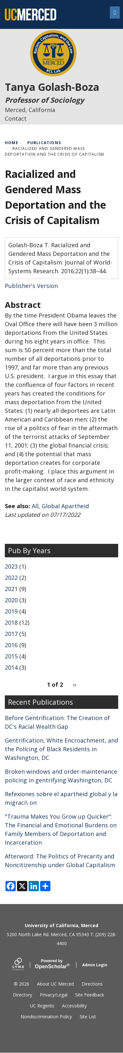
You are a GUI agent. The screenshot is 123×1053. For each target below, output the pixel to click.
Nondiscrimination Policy (46, 1017)
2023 (11, 566)
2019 (11, 611)
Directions (92, 984)
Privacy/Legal (53, 995)
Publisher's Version (31, 286)
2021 (11, 589)
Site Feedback (89, 995)
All (35, 506)
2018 (11, 622)
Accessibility (74, 1006)
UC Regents (42, 1006)
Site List (88, 1017)
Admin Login (94, 965)
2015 (11, 656)
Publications (44, 142)
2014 (11, 667)
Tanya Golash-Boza (52, 87)
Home (11, 142)
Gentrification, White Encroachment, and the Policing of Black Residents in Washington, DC (61, 748)
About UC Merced (55, 984)
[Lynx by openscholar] (24, 965)
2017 (11, 634)
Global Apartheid (65, 506)
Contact (16, 118)
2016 (11, 645)
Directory (22, 995)
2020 (11, 600)
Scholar (52, 964)
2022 (11, 577)
